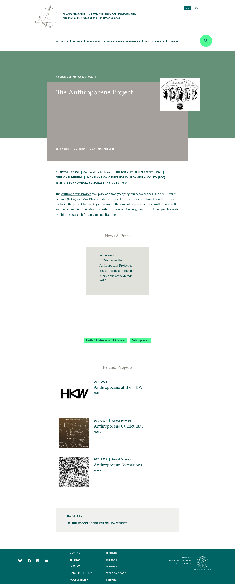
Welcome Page (116, 573)
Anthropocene (140, 340)
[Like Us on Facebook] (30, 560)
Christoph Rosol (67, 172)
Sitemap (75, 559)
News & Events (154, 41)
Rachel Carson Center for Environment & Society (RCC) (125, 177)
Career (174, 41)
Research (93, 41)
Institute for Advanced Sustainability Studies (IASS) (91, 182)
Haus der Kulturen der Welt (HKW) (137, 172)
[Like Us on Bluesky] (20, 560)
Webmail (112, 566)
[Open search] (206, 41)
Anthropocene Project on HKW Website (99, 523)
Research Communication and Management (85, 149)
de (196, 7)
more (97, 393)
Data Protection (81, 573)
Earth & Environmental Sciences (105, 340)
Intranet (112, 559)
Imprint (75, 566)
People (77, 41)
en (187, 7)
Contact (76, 552)
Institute (62, 41)
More (102, 280)
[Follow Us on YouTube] (46, 560)
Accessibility (79, 579)
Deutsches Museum (69, 177)
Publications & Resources (122, 41)
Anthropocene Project (76, 194)
